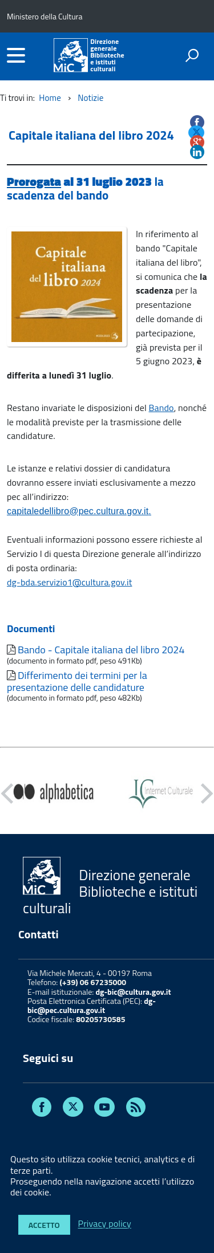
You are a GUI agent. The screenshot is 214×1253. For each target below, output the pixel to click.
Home (50, 97)
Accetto (44, 1225)
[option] (53, 793)
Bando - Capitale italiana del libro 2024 (101, 649)
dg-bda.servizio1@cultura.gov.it (69, 582)
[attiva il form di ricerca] (191, 55)
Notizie (90, 97)
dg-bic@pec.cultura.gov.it (91, 1005)
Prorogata (34, 181)
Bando (161, 407)
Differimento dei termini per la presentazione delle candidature (77, 681)
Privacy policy (104, 1224)
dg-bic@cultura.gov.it (133, 992)
